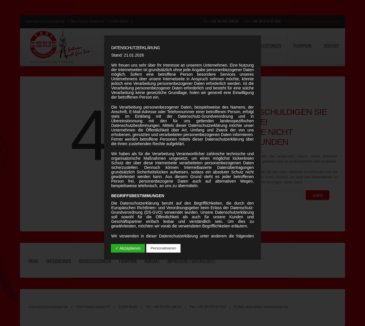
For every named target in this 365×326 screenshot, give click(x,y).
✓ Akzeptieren (128, 248)
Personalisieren (163, 248)
